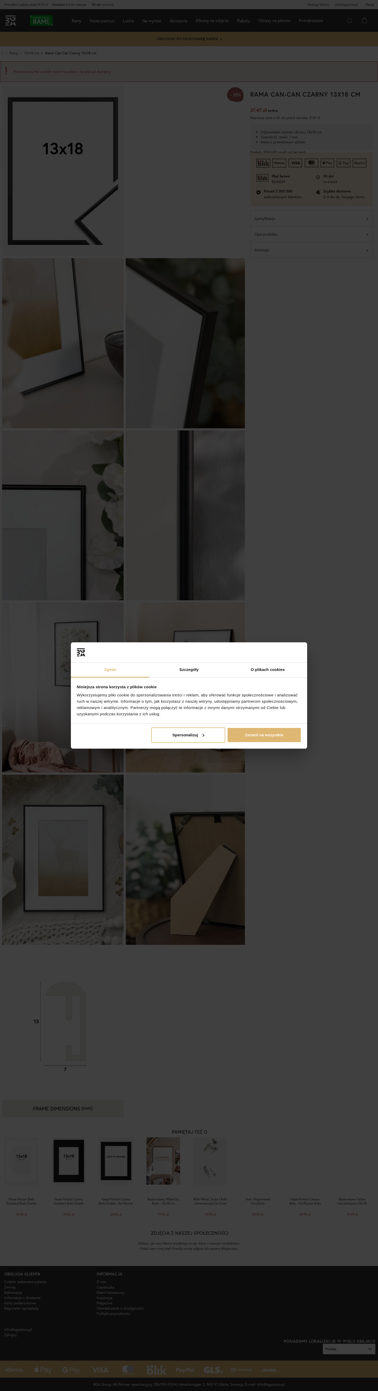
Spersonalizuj (188, 735)
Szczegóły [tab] (188, 669)
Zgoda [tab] (110, 669)
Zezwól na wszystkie (264, 735)
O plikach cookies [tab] (268, 669)
